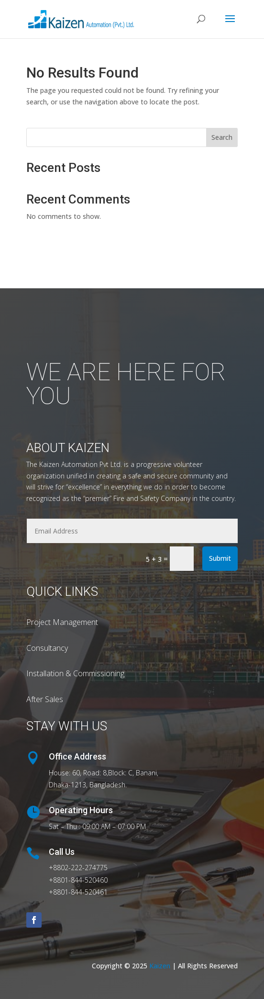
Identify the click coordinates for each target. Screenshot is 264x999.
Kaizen (160, 965)
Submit (220, 558)
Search (221, 137)
